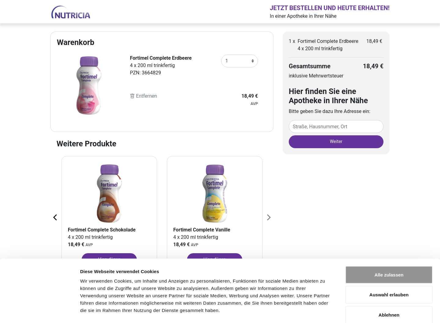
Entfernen (143, 96)
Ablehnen (389, 282)
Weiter (336, 141)
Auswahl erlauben (389, 262)
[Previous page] (55, 217)
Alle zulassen (388, 242)
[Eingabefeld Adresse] (336, 126)
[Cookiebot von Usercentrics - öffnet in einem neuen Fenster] (39, 311)
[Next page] (268, 217)
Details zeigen (325, 311)
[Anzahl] (239, 60)
